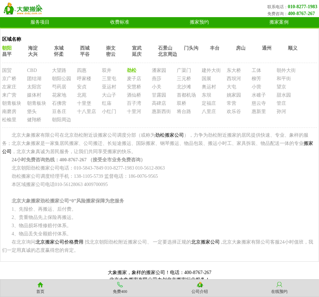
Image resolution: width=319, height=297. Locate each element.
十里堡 (84, 103)
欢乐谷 (234, 111)
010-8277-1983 (302, 6)
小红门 (109, 111)
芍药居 (59, 86)
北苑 (82, 95)
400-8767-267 (301, 13)
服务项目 (40, 22)
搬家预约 (199, 22)
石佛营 (59, 103)
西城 (85, 48)
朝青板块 (11, 103)
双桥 (181, 103)
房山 (240, 48)
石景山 (165, 48)
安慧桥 (134, 86)
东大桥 (234, 70)
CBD (32, 70)
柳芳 (256, 78)
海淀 (33, 48)
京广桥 (9, 78)
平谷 (85, 54)
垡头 (32, 111)
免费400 (120, 291)
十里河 (134, 111)
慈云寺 (259, 103)
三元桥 (184, 78)
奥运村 (209, 86)
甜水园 (284, 95)
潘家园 (159, 70)
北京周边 (167, 54)
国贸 (7, 70)
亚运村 (109, 86)
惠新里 (259, 111)
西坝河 (234, 78)
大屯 (231, 86)
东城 (59, 48)
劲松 (131, 70)
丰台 (215, 48)
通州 (266, 48)
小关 (156, 86)
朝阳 (7, 48)
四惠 (82, 70)
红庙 (106, 103)
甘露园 (159, 95)
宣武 (137, 48)
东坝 (206, 95)
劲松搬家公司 (169, 135)
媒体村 (34, 95)
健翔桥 (34, 119)
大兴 (33, 54)
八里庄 (209, 111)
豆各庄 (59, 111)
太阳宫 (34, 86)
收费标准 (119, 22)
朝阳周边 (61, 119)
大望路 (59, 70)
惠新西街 (161, 111)
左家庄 (9, 86)
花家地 (59, 95)
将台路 (184, 111)
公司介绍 (199, 291)
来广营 (9, 95)
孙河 (281, 111)
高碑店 (159, 103)
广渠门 (184, 70)
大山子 (109, 95)
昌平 (7, 54)
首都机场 (186, 95)
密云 (111, 54)
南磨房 (9, 111)
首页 (40, 291)
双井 (106, 70)
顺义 (292, 48)
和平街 (284, 78)
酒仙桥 (134, 95)
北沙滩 (184, 86)
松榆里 (9, 119)
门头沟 (191, 48)
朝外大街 (286, 70)
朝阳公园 (61, 78)
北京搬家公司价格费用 (59, 242)
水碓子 (259, 95)
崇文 (111, 48)
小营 (256, 86)
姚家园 (234, 95)
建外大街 (211, 70)
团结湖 (34, 78)
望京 (281, 86)
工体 (256, 70)
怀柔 (59, 54)
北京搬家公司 (205, 242)
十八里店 (86, 111)
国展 (206, 78)
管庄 (281, 103)
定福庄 (209, 103)
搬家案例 (279, 22)
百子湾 (134, 103)
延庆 (137, 54)
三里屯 (109, 78)
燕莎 (156, 78)
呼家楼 (84, 78)
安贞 (82, 86)
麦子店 (134, 78)
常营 (231, 103)
